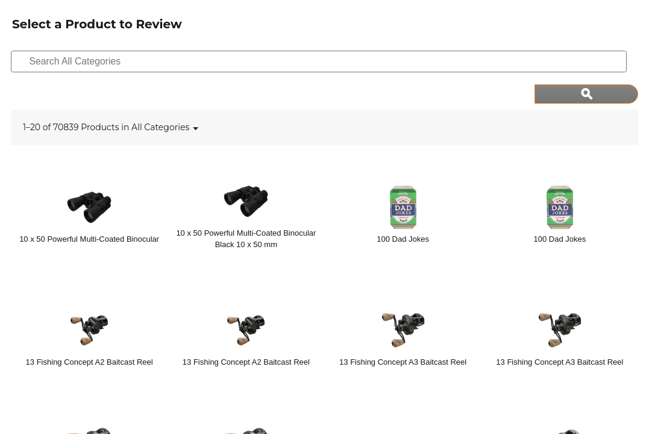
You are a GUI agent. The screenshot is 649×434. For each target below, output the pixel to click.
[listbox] (160, 93)
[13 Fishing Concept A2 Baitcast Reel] (89, 302)
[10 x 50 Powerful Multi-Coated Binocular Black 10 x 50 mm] (246, 179)
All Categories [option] (160, 93)
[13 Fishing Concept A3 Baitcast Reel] (403, 302)
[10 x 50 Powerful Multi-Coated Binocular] (89, 179)
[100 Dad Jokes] (403, 179)
